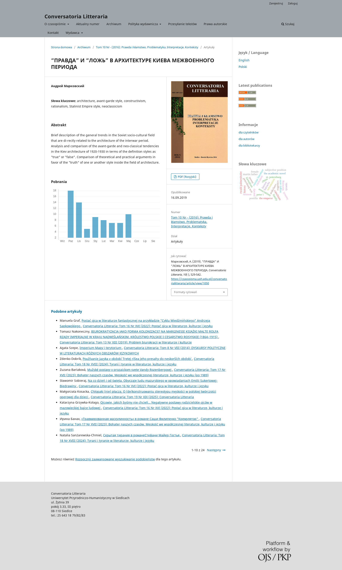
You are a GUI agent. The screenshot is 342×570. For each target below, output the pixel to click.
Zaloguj (293, 3)
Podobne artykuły (66, 311)
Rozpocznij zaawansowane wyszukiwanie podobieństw (115, 459)
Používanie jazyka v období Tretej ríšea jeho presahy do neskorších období (137, 359)
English (244, 60)
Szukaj (287, 24)
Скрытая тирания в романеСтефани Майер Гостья (141, 435)
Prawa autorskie (215, 24)
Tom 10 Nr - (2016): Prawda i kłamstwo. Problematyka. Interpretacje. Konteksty (147, 47)
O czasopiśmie (55, 24)
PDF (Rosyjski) (186, 177)
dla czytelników (248, 132)
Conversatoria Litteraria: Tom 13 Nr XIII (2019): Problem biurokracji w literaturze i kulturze (126, 342)
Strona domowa (61, 47)
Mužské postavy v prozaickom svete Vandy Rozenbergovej (129, 370)
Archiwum (113, 24)
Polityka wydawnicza (143, 24)
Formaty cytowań (185, 292)
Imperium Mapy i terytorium (101, 348)
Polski (243, 67)
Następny (214, 450)
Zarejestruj (276, 3)
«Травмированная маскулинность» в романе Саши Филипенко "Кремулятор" (140, 419)
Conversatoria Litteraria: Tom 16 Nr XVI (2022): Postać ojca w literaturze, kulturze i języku (148, 326)
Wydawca (73, 33)
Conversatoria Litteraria (76, 16)
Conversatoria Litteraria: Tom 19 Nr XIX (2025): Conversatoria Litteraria (142, 397)
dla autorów (246, 139)
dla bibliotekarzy (249, 145)
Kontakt (53, 33)
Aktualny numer (87, 24)
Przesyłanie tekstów (182, 24)
